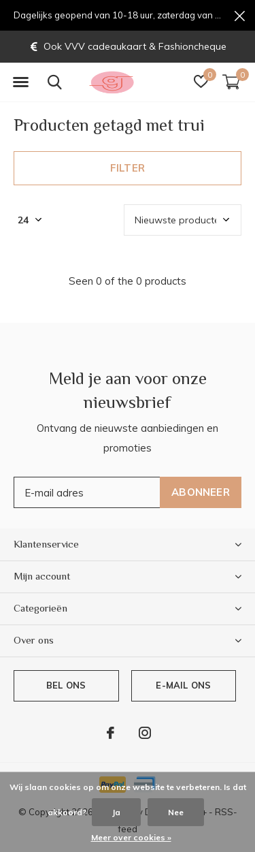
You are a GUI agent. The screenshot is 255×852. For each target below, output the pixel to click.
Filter (127, 167)
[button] (20, 82)
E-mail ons (183, 685)
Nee (176, 812)
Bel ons (66, 685)
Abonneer (200, 492)
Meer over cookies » (131, 837)
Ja (116, 812)
